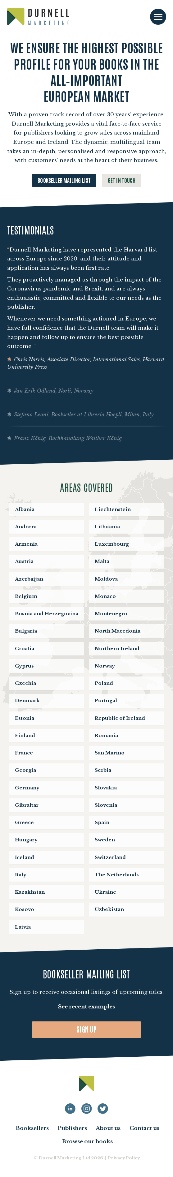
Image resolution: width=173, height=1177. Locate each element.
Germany (27, 788)
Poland (104, 683)
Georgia (25, 770)
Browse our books (87, 1141)
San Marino (110, 753)
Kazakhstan (30, 892)
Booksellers (32, 1128)
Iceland (24, 857)
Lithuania (107, 527)
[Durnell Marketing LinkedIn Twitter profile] (103, 1108)
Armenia (26, 544)
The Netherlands (117, 875)
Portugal (106, 700)
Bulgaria (26, 631)
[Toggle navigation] (158, 17)
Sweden (105, 840)
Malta (102, 561)
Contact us (144, 1128)
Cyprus (24, 666)
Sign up (86, 1029)
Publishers (72, 1128)
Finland (25, 735)
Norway (105, 666)
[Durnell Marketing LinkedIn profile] (70, 1108)
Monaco (105, 596)
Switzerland (110, 857)
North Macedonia (117, 631)
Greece (24, 822)
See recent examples (86, 1006)
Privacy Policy (124, 1158)
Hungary (26, 840)
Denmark (27, 700)
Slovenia (106, 805)
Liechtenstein (113, 509)
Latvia (23, 927)
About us (108, 1128)
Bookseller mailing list (64, 179)
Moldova (106, 579)
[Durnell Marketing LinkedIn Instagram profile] (86, 1108)
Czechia (25, 683)
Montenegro (111, 613)
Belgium (26, 596)
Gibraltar (27, 805)
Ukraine (105, 892)
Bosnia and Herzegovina (46, 613)
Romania (106, 735)
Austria (24, 561)
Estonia (24, 718)
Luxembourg (112, 544)
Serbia (103, 770)
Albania (24, 509)
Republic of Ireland (120, 718)
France (24, 753)
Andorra (26, 527)
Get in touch (121, 179)
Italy (20, 875)
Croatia (24, 648)
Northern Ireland (117, 648)
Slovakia (106, 788)
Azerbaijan (29, 579)
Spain (102, 822)
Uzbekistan (109, 909)
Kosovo (24, 909)
